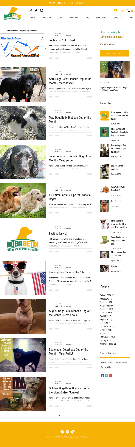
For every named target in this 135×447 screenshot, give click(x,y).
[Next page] (59, 415)
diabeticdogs (121, 362)
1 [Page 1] (42, 415)
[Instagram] (41, 10)
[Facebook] (31, 10)
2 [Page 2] (47, 415)
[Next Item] (125, 69)
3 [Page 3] (53, 415)
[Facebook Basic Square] (102, 375)
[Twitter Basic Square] (106, 375)
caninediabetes (107, 362)
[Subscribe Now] (114, 53)
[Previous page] (36, 415)
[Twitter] (36, 10)
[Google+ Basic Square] (110, 375)
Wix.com (85, 437)
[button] (130, 11)
